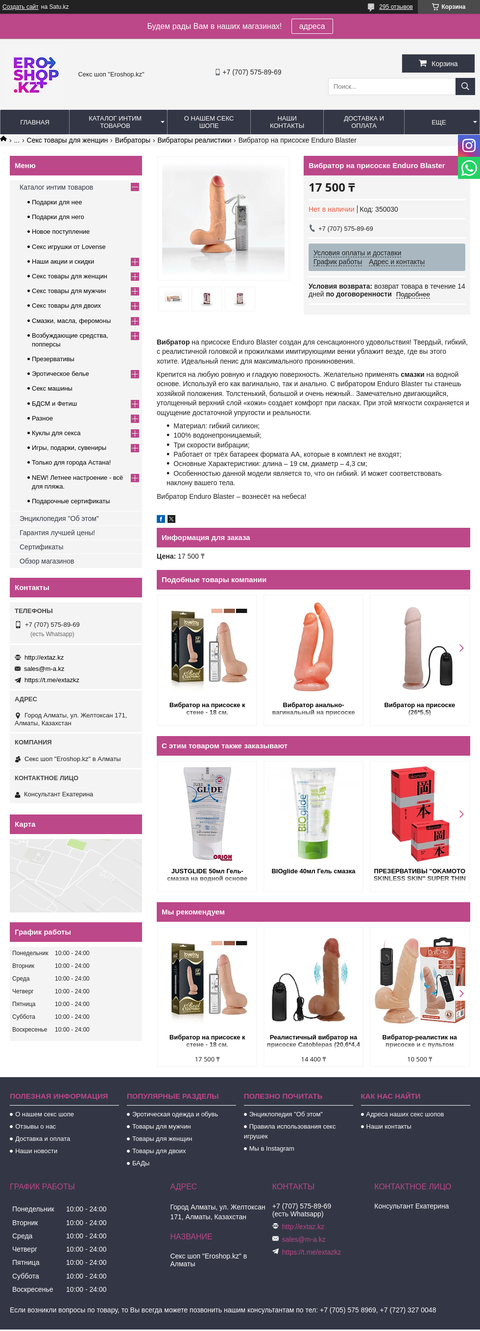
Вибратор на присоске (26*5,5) (419, 708)
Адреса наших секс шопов (405, 1114)
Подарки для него (58, 217)
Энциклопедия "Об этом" (59, 518)
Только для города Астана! (71, 462)
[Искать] (465, 86)
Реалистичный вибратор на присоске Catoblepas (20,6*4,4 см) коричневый (313, 1042)
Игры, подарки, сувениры (69, 447)
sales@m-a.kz (44, 668)
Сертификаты (41, 547)
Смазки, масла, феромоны (71, 320)
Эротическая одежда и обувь (175, 1114)
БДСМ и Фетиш (54, 403)
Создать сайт (20, 6)
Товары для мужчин (161, 1126)
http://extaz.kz (44, 657)
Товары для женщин (162, 1138)
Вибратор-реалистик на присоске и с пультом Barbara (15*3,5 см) (420, 1042)
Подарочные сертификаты (71, 501)
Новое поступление (61, 231)
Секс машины (52, 388)
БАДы (141, 1163)
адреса (312, 26)
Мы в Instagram (271, 1148)
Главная (34, 122)
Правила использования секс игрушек (290, 1131)
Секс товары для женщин (67, 140)
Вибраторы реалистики (194, 140)
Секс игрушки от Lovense (69, 246)
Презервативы (53, 359)
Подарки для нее (57, 202)
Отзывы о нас (35, 1126)
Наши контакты (287, 122)
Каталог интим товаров (115, 122)
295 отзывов (396, 6)
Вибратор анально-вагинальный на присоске (313, 708)
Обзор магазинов (47, 561)
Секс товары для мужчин (69, 291)
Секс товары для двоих (66, 305)
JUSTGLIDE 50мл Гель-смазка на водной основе (207, 874)
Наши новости (36, 1151)
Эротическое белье (60, 373)
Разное (42, 418)
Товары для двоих (159, 1151)
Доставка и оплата (364, 122)
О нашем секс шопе (209, 122)
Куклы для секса (56, 433)
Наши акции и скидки (63, 261)
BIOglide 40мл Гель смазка (313, 871)
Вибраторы (132, 140)
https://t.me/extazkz (51, 680)
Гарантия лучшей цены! (57, 533)
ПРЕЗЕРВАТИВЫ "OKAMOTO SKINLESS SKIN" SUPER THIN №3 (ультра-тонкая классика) (420, 875)
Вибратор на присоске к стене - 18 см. (207, 708)
